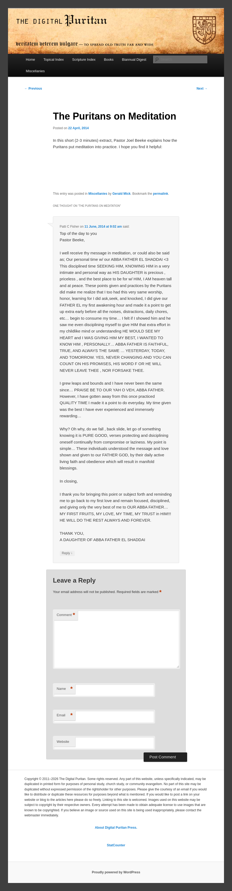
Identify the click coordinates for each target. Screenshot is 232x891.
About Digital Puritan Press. (116, 827)
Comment (66, 615)
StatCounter (116, 845)
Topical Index (54, 60)
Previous (33, 88)
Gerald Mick (121, 194)
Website (63, 742)
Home (30, 60)
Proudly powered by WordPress (116, 872)
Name (65, 689)
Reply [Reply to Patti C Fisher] (67, 553)
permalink (160, 194)
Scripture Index (83, 60)
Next (201, 88)
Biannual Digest (134, 60)
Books (108, 60)
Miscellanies (35, 71)
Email (65, 715)
